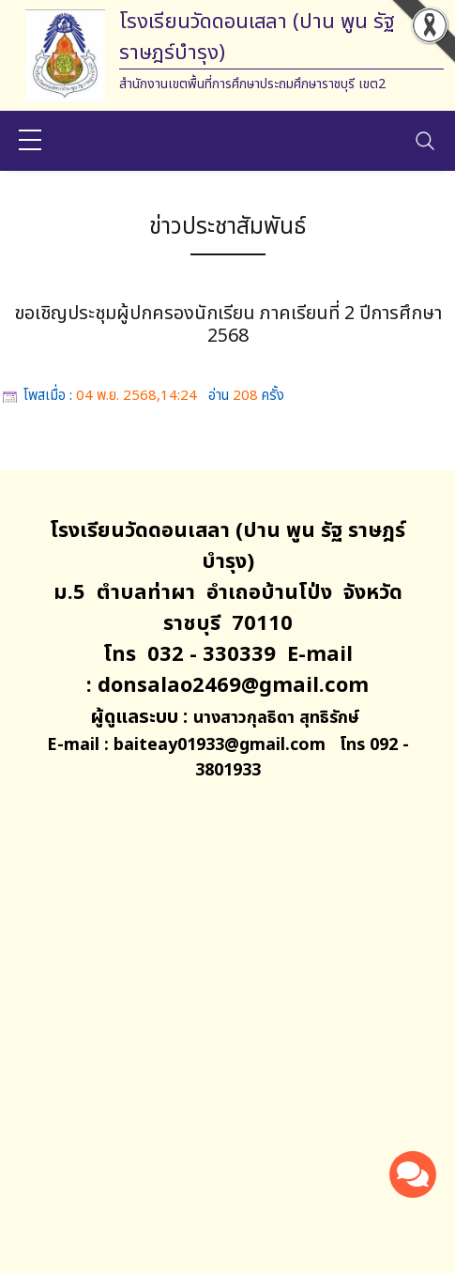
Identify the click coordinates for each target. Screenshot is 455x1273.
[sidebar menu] (30, 141)
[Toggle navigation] (425, 141)
